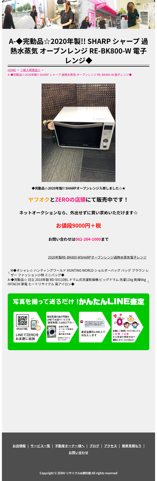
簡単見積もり (132, 445)
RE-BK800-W (71, 257)
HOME (12, 70)
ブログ (94, 445)
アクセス (110, 445)
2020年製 (55, 257)
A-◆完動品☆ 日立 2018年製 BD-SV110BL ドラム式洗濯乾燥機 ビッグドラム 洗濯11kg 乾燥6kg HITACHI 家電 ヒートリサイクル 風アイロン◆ (77, 281)
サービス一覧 (40, 445)
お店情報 (19, 445)
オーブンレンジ (102, 257)
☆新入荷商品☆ (30, 70)
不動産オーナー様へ (69, 445)
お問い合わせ (78, 452)
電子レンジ (138, 257)
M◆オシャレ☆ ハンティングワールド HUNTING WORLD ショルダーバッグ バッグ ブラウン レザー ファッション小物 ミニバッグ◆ (80, 272)
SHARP (86, 257)
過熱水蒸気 (122, 257)
